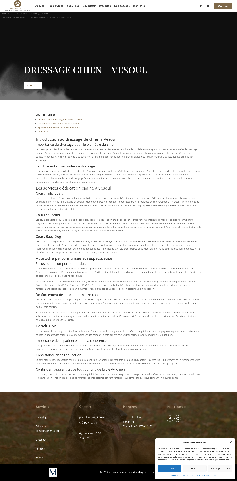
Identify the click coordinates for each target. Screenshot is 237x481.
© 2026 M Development (113, 472)
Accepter (169, 468)
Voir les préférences (220, 468)
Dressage (105, 6)
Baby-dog (41, 417)
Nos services (55, 6)
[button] (230, 442)
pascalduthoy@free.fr (91, 417)
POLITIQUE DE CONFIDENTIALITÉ (204, 475)
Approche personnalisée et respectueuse (59, 127)
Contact (223, 6)
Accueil (39, 6)
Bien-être (139, 6)
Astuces (40, 448)
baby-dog (73, 6)
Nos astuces (122, 6)
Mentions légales (138, 472)
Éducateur (89, 6)
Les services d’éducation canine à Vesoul (58, 123)
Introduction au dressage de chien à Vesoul (60, 119)
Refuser (195, 468)
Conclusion (43, 131)
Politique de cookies (179, 475)
